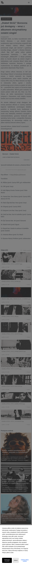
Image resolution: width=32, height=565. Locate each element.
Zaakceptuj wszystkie (7, 560)
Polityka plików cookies (25, 560)
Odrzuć (16, 560)
